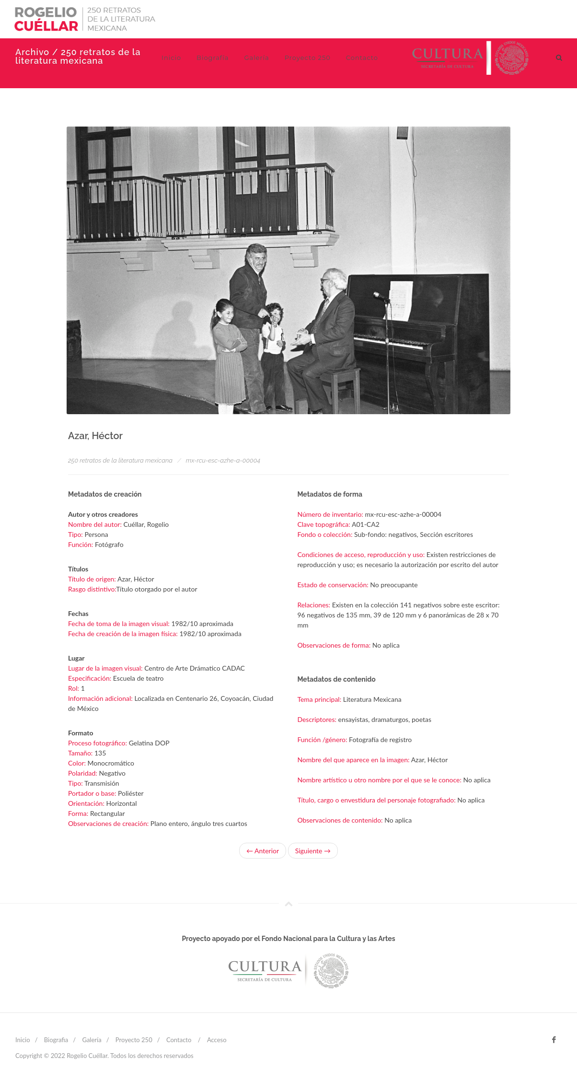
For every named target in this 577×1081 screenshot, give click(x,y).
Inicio (22, 1040)
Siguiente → (313, 851)
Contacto (178, 1040)
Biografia (56, 1040)
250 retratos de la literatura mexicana (120, 460)
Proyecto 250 (133, 1040)
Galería (91, 1040)
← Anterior (262, 851)
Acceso (217, 1040)
